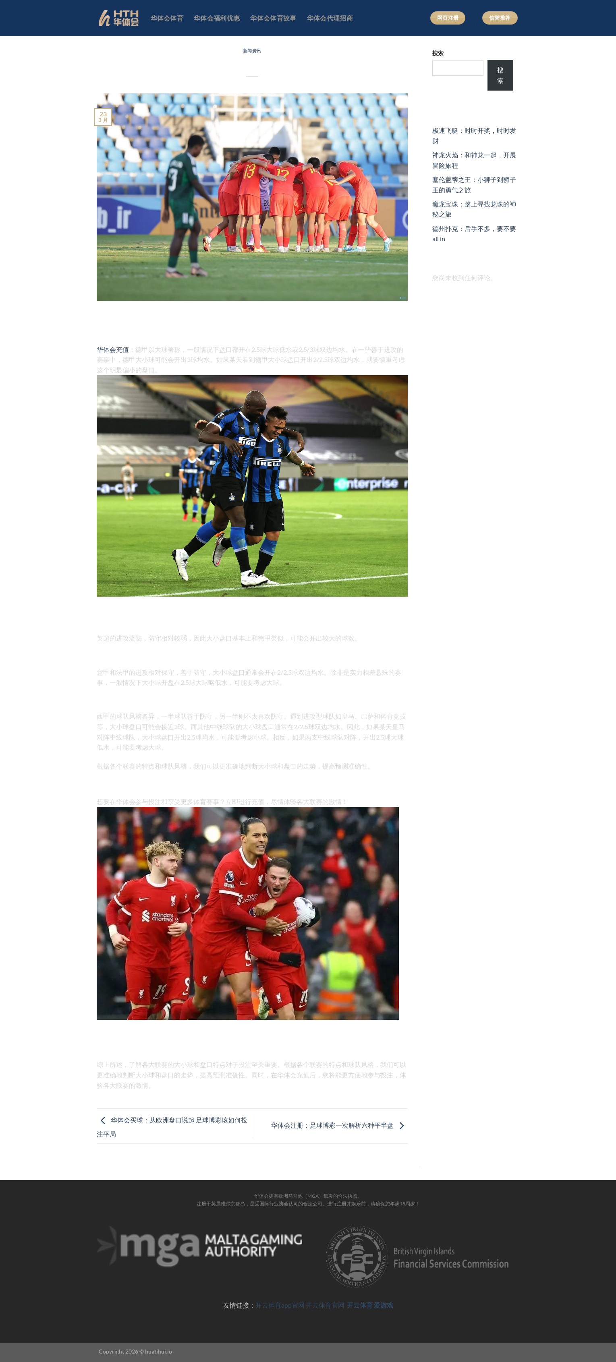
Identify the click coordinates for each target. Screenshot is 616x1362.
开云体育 (360, 1305)
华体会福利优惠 (217, 18)
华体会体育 (167, 18)
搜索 (438, 53)
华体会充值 (113, 349)
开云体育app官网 (280, 1305)
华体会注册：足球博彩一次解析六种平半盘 (339, 1125)
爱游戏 (383, 1305)
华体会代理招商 (330, 18)
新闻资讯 (252, 50)
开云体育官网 (326, 1305)
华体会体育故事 (273, 18)
